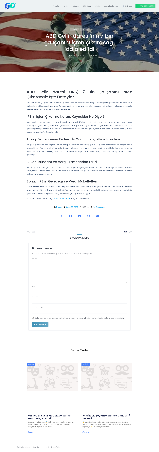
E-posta (35, 297)
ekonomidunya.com (62, 198)
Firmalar (56, 6)
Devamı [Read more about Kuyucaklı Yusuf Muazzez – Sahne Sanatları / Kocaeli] (31, 432)
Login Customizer (111, 6)
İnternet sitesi (37, 307)
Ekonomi (74, 29)
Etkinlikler (87, 6)
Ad (33, 287)
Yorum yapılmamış (90, 55)
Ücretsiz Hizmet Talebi (52, 447)
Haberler (75, 6)
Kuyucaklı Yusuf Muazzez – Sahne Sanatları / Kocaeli (49, 417)
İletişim (97, 6)
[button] (61, 216)
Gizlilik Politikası (23, 447)
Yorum (35, 258)
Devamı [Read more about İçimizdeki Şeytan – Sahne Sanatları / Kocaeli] (85, 432)
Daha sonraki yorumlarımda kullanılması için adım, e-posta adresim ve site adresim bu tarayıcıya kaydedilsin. (79, 318)
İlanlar (65, 6)
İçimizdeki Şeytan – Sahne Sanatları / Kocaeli (106, 417)
